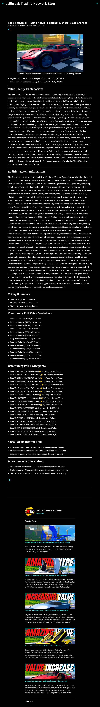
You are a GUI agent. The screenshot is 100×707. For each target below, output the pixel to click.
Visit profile (40, 513)
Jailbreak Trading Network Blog (30, 3)
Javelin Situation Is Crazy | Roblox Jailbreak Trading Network (46, 575)
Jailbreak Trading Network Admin (49, 510)
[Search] (57, 3)
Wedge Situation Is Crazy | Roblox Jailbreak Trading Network (46, 681)
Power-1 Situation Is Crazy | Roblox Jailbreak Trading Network (46, 646)
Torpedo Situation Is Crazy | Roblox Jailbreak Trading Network (46, 610)
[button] (9, 29)
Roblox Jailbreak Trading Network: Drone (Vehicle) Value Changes (47, 542)
